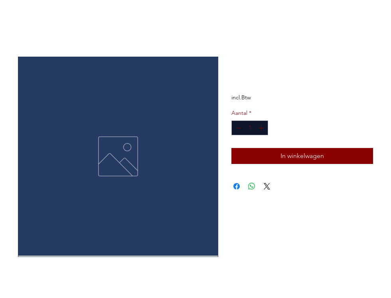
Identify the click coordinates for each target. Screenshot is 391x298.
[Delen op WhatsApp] (252, 186)
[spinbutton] (250, 128)
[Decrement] (238, 128)
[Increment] (262, 128)
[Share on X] (267, 186)
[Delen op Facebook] (236, 186)
